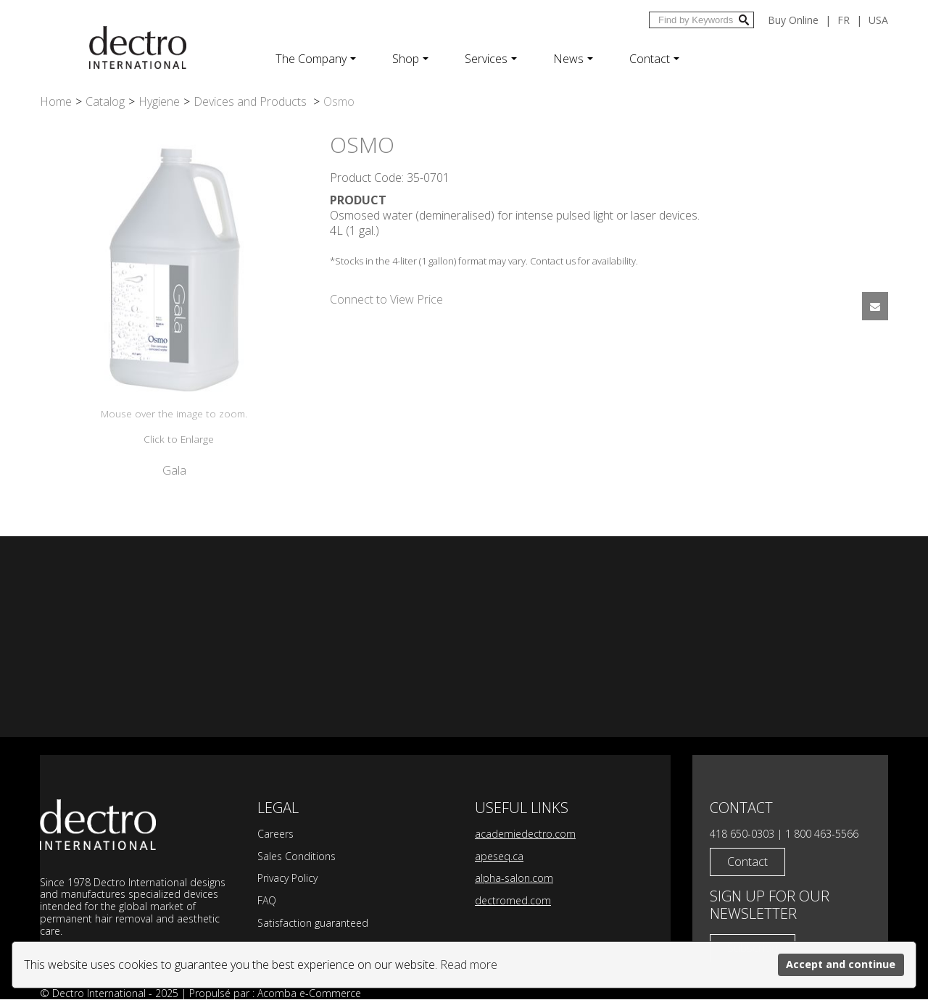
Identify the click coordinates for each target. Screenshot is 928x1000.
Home (56, 101)
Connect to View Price (386, 299)
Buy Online (793, 20)
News (573, 58)
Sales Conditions (296, 856)
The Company (316, 58)
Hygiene (159, 101)
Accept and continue (840, 964)
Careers (275, 834)
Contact (654, 58)
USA (878, 20)
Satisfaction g (288, 923)
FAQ (266, 900)
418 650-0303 (742, 834)
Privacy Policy (287, 878)
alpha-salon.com (514, 878)
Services (491, 58)
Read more (468, 964)
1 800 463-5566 (821, 834)
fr (843, 20)
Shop (410, 58)
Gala (174, 470)
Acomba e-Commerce (309, 993)
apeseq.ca (499, 856)
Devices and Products (252, 101)
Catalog (105, 101)
